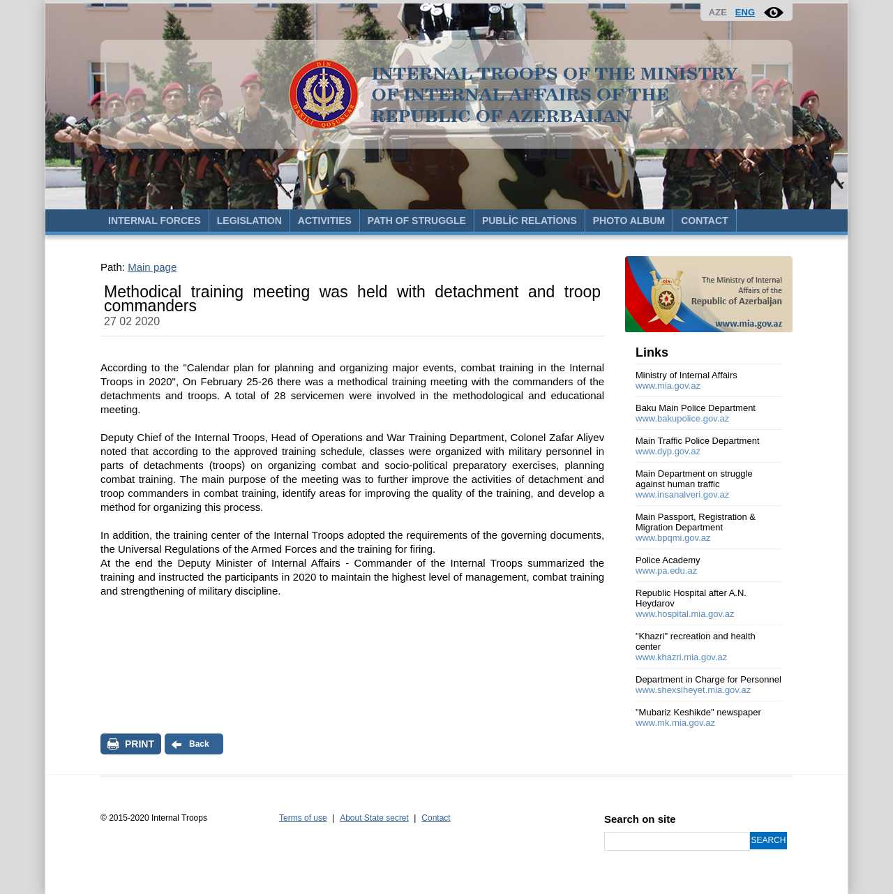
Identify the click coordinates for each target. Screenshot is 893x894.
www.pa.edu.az (666, 570)
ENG (745, 12)
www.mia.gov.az (668, 385)
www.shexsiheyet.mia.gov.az (693, 690)
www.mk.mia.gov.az (675, 722)
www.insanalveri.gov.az (682, 494)
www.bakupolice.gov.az (682, 418)
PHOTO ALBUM (629, 220)
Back (199, 744)
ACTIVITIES (325, 220)
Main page (152, 267)
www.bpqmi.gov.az (673, 537)
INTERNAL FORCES (154, 220)
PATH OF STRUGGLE (417, 220)
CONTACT (704, 220)
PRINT (139, 744)
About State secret (374, 818)
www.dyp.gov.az (668, 451)
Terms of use (303, 818)
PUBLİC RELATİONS (529, 220)
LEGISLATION (249, 220)
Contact (435, 818)
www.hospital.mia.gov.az (685, 614)
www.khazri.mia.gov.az (681, 657)
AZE (718, 12)
